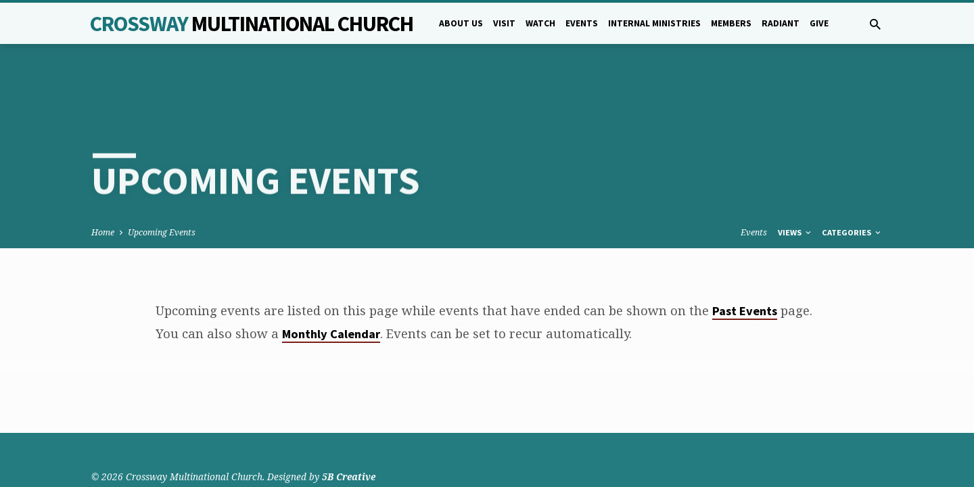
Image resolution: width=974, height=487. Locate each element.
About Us (461, 23)
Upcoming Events (161, 183)
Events (581, 23)
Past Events (744, 262)
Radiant (780, 23)
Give (819, 23)
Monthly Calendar (331, 285)
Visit (504, 23)
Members (731, 23)
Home (102, 183)
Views (795, 184)
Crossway (251, 23)
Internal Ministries (654, 23)
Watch (540, 23)
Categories (852, 184)
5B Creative (348, 442)
